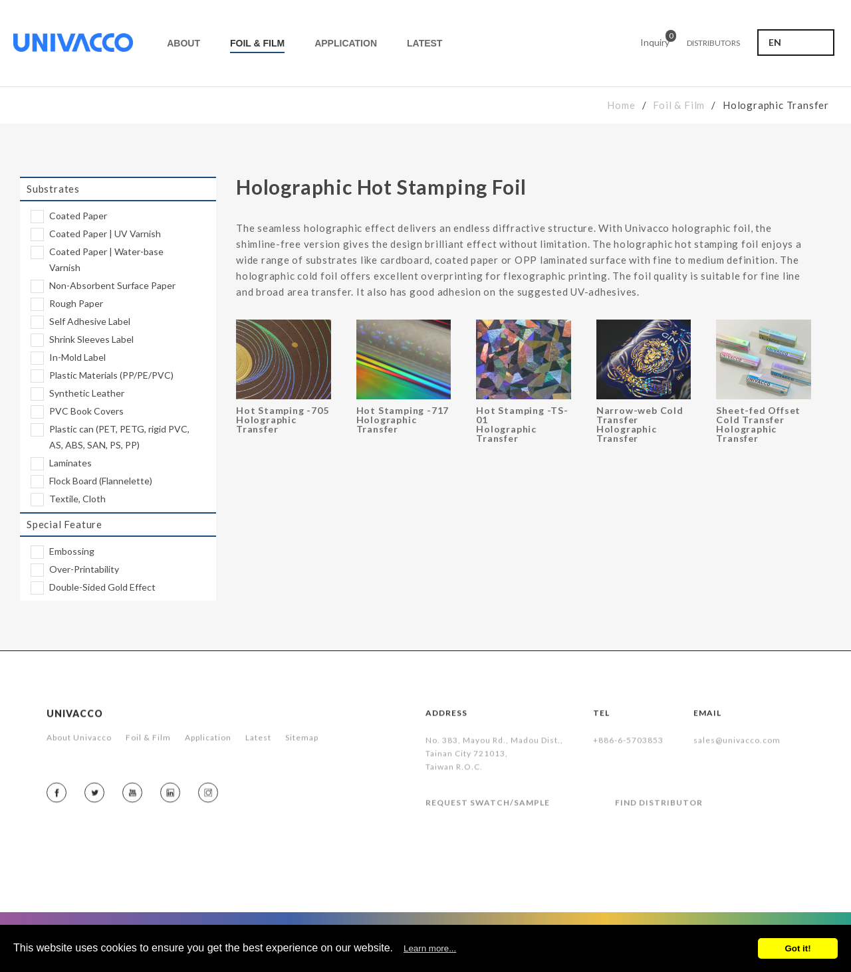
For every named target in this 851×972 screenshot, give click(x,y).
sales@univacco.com (737, 745)
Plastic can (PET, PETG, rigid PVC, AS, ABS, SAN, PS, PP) (110, 436)
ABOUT (183, 43)
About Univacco (79, 742)
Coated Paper (69, 216)
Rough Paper (67, 304)
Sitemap (301, 742)
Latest (258, 742)
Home (621, 105)
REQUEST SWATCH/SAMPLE (488, 808)
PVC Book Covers (77, 412)
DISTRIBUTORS (713, 43)
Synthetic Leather (77, 394)
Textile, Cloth (68, 499)
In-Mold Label (68, 358)
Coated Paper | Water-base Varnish (97, 259)
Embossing (62, 552)
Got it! (797, 948)
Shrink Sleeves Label (82, 340)
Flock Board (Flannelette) (91, 481)
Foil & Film (679, 105)
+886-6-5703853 (628, 745)
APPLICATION (345, 43)
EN (775, 42)
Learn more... (430, 948)
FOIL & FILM (257, 43)
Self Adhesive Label (80, 322)
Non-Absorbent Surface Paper (103, 286)
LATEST (424, 43)
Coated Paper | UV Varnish (96, 234)
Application (208, 742)
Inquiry (654, 40)
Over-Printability (75, 570)
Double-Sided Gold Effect (93, 588)
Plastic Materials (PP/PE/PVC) (102, 376)
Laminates (61, 463)
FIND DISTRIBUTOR (659, 808)
